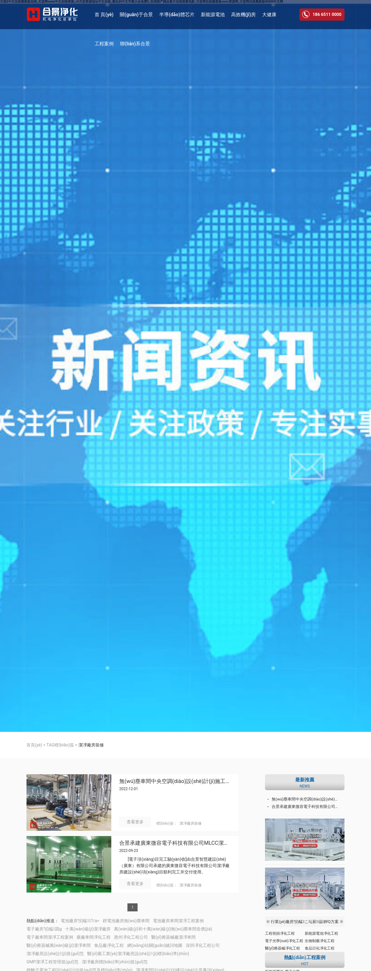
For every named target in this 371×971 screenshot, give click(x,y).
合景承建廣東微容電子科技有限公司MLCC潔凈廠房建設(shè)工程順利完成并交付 (175, 843)
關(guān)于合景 (136, 14)
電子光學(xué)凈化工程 (284, 941)
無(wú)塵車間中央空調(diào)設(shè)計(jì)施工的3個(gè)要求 (175, 781)
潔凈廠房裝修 (190, 823)
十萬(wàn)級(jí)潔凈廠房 (88, 928)
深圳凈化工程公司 (203, 945)
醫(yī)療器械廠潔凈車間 (173, 937)
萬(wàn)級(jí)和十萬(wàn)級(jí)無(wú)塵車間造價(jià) (163, 928)
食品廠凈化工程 (109, 945)
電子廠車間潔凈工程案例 (49, 937)
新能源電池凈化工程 (321, 933)
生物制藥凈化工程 (319, 941)
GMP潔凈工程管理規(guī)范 (52, 961)
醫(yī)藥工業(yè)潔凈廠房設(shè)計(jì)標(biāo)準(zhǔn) (138, 953)
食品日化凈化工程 (319, 948)
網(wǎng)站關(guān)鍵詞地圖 (154, 945)
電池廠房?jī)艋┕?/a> (80, 920)
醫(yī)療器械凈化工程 (282, 948)
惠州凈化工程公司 (131, 937)
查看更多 (135, 821)
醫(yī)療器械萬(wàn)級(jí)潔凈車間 (58, 945)
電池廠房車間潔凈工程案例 (178, 920)
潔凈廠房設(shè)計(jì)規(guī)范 (55, 953)
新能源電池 (213, 14)
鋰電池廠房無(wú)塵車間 (126, 920)
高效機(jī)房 (243, 14)
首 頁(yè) (104, 14)
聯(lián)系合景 (135, 43)
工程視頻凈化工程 (280, 933)
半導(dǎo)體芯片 (177, 14)
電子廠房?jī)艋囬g (44, 928)
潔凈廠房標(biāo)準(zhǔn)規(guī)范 (115, 961)
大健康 (269, 14)
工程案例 (104, 43)
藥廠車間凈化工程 (94, 937)
